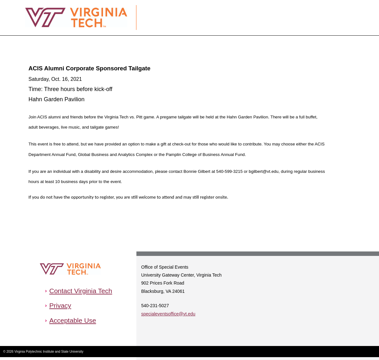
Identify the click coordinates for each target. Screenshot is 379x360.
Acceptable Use (72, 320)
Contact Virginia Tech (80, 290)
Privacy (60, 305)
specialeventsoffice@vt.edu (168, 313)
